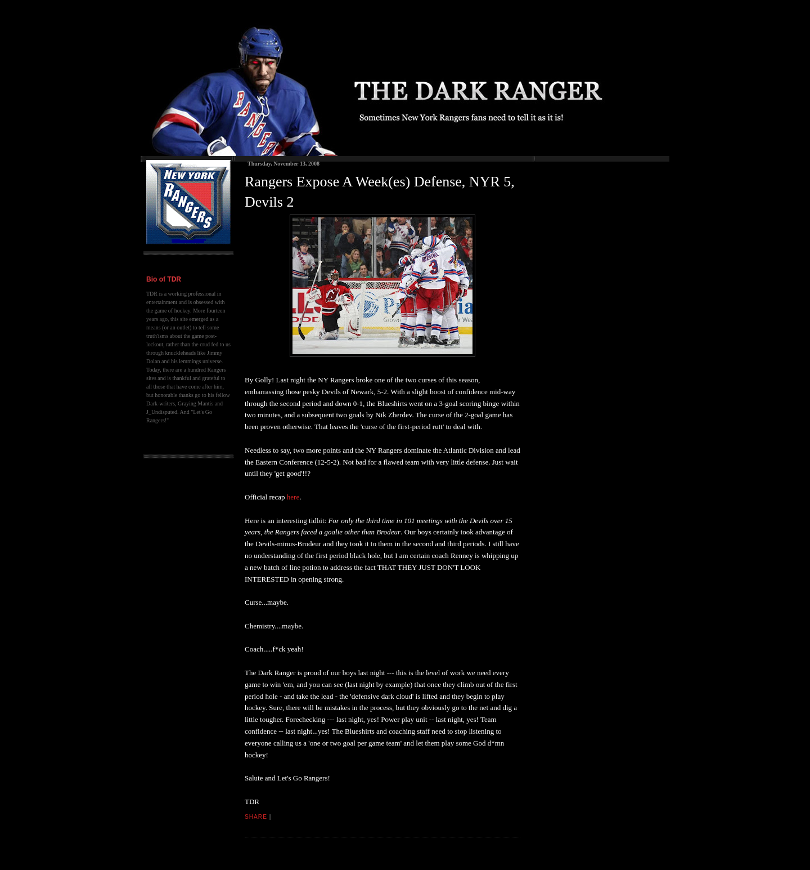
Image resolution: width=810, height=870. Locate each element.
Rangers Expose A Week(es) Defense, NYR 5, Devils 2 (380, 191)
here (292, 497)
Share (256, 817)
